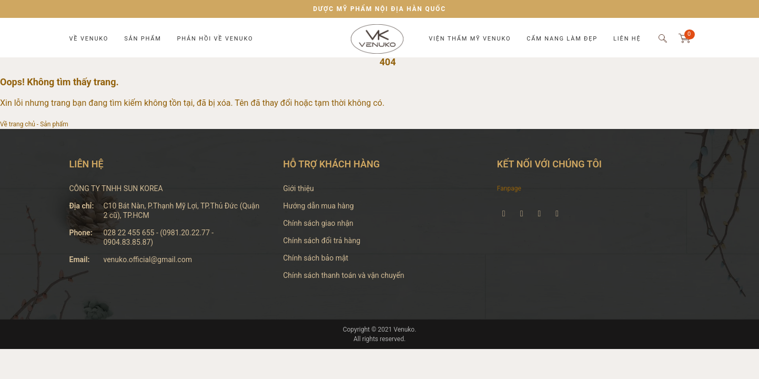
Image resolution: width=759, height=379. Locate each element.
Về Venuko (89, 38)
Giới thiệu (298, 188)
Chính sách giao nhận (318, 223)
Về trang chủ (17, 124)
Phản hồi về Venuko (215, 38)
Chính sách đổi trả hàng (321, 240)
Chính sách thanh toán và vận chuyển (343, 275)
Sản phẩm (142, 38)
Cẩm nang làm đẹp (562, 38)
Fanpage (509, 188)
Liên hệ (627, 38)
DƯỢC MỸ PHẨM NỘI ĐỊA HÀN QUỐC (379, 9)
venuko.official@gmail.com (148, 259)
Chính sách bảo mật (315, 258)
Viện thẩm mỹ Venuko (470, 38)
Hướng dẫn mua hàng (318, 206)
